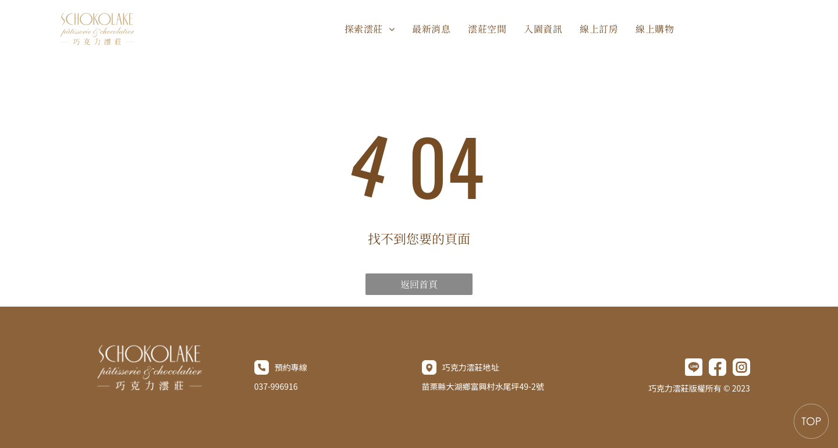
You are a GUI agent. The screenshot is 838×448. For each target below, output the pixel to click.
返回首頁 (419, 284)
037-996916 (276, 386)
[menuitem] (369, 29)
